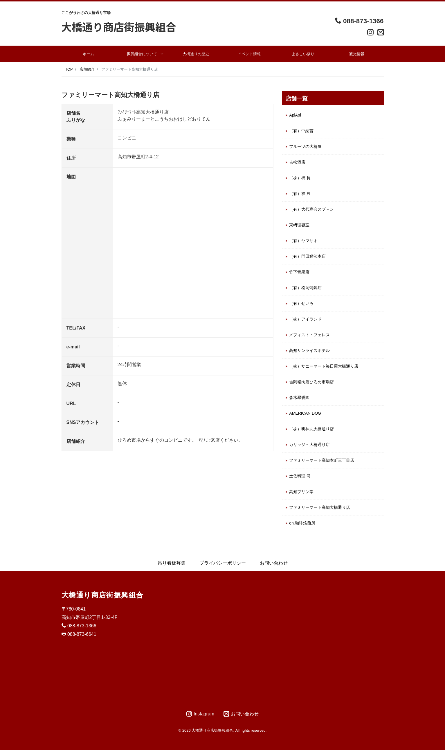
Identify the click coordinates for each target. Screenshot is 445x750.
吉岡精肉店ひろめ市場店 (311, 382)
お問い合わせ (274, 563)
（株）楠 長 (300, 178)
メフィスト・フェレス (309, 334)
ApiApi (295, 115)
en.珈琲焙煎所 (302, 523)
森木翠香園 (299, 397)
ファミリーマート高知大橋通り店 (319, 507)
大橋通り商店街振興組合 (103, 595)
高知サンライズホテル (309, 350)
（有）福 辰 (300, 193)
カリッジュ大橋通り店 (309, 444)
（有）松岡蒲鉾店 (305, 287)
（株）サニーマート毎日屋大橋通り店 (323, 366)
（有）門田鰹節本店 (307, 256)
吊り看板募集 (171, 563)
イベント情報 (249, 54)
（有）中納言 (301, 130)
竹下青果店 (299, 272)
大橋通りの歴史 (196, 54)
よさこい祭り (303, 54)
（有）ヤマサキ (303, 240)
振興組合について (142, 54)
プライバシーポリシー (222, 563)
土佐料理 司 (300, 476)
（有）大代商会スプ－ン (311, 209)
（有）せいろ (301, 303)
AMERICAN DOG (305, 413)
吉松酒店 (297, 162)
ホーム (88, 54)
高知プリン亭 (301, 491)
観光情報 (356, 54)
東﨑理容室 (299, 225)
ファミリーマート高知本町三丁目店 (321, 460)
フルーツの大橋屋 (305, 146)
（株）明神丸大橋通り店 (311, 429)
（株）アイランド (305, 319)
